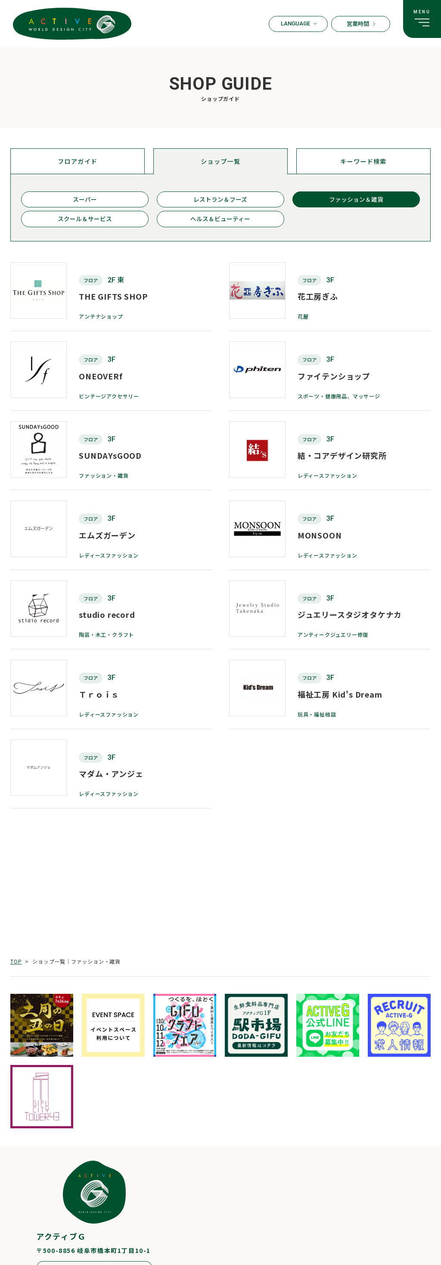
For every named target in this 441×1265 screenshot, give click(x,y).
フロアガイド (77, 162)
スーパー (85, 203)
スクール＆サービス (85, 225)
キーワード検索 (363, 162)
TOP (16, 961)
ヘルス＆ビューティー (220, 225)
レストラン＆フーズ (220, 203)
